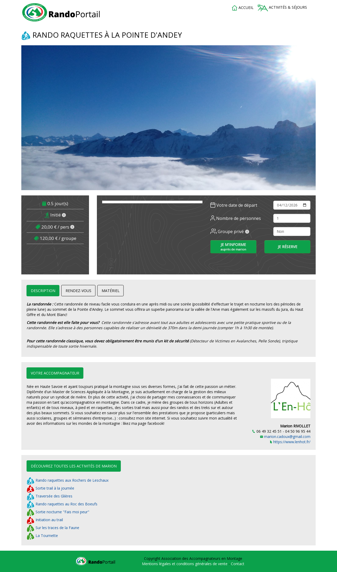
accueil (242, 8)
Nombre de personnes (235, 218)
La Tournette (42, 535)
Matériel (111, 290)
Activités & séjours (282, 8)
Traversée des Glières (49, 496)
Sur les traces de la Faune (53, 527)
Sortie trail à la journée (50, 488)
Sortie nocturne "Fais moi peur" (58, 511)
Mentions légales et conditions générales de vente (185, 563)
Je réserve (287, 246)
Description (43, 290)
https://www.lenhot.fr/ (290, 441)
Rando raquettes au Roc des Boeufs (62, 503)
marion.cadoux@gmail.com (285, 436)
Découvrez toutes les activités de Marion (74, 466)
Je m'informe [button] (233, 246)
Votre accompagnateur (55, 373)
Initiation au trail (45, 519)
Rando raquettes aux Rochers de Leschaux (67, 480)
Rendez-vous (78, 290)
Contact (237, 563)
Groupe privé (229, 231)
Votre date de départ (233, 205)
